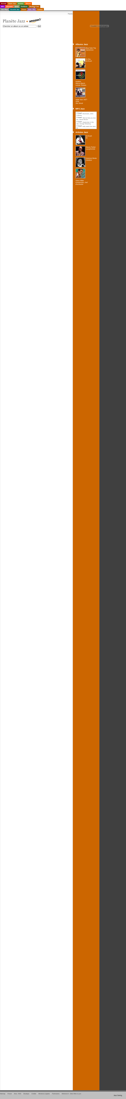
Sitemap (2, 1093)
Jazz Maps (4, 9)
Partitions (24, 6)
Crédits (34, 1093)
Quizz (17, 6)
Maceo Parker (91, 148)
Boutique (26, 1093)
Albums (28, 3)
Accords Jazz (14, 9)
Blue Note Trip (91, 49)
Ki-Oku (89, 60)
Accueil (3, 3)
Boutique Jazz (34, 6)
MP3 (2, 6)
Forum (24, 9)
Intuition (80, 83)
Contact (40, 9)
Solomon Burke (91, 159)
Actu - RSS (17, 1093)
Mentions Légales (44, 1093)
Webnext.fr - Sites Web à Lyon (71, 1093)
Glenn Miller (81, 182)
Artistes (20, 3)
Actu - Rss (31, 9)
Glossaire (9, 6)
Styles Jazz (12, 3)
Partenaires (55, 1093)
